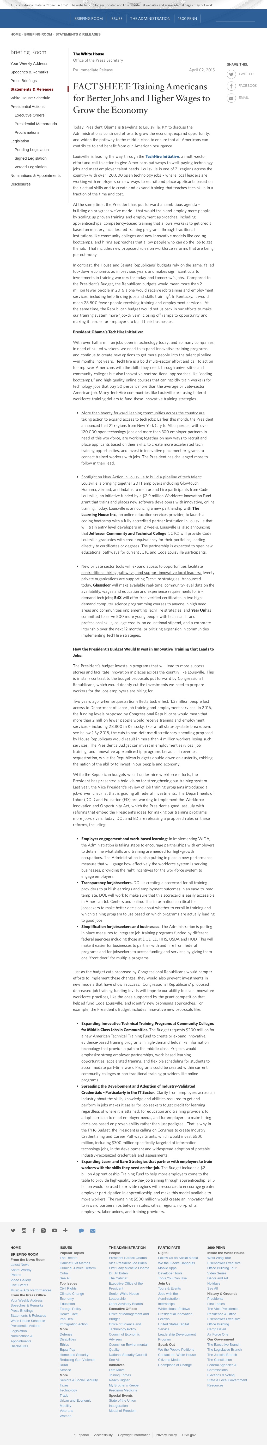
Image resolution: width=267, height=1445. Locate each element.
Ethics (64, 1345)
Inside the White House (226, 1253)
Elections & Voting (221, 1375)
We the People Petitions (176, 1349)
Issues (117, 18)
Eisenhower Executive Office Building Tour (224, 1265)
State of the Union (122, 1400)
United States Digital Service (173, 1326)
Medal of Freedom (123, 1411)
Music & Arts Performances (31, 1290)
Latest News (20, 1265)
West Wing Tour (219, 1258)
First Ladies (216, 1304)
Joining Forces (120, 1375)
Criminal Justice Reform (78, 1268)
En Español (80, 1435)
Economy (67, 1299)
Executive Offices (123, 1309)
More (64, 1329)
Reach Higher (119, 1380)
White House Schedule (30, 98)
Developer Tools (170, 1273)
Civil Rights (68, 1288)
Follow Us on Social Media (178, 1258)
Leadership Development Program (177, 1337)
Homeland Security (74, 1355)
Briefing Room (89, 18)
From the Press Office (28, 1295)
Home (16, 34)
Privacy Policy (166, 1435)
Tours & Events (169, 1288)
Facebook (243, 85)
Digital (163, 1253)
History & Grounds (222, 1294)
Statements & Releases (78, 34)
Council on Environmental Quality (128, 1347)
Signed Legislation (31, 158)
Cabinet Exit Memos (75, 1263)
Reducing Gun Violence (77, 1360)
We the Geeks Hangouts (176, 1263)
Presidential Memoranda (36, 123)
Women (65, 1416)
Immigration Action (74, 1324)
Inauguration (118, 1406)
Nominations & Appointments (35, 175)
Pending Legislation (32, 149)
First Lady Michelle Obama (129, 1268)
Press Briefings (23, 80)
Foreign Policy (70, 1309)
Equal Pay (67, 1349)
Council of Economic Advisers (124, 1337)
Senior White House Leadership (124, 1296)
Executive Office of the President (126, 1286)
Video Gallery (21, 1280)
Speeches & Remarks (29, 72)
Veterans (66, 1411)
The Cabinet (118, 1278)
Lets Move (117, 1370)
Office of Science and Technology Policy (125, 1326)
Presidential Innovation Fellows (175, 1316)
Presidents (215, 1299)
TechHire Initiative (162, 156)
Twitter (243, 73)
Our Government (220, 1339)
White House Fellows (174, 1309)
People (114, 1253)
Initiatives (117, 1365)
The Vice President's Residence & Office (222, 1311)
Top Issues (68, 1283)
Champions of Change (175, 1365)
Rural (64, 1365)
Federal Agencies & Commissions (222, 1367)
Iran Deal (67, 1319)
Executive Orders (30, 115)
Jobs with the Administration (168, 1296)
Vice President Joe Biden (128, 1263)
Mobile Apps (167, 1268)
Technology (68, 1390)
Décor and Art (217, 1278)
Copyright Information (134, 1435)
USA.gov (189, 1435)
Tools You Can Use (172, 1278)
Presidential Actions (27, 106)
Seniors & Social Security (79, 1380)
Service (65, 1370)
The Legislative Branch (224, 1349)
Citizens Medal (169, 1360)
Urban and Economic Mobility (75, 1403)
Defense (66, 1334)
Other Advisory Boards (126, 1304)
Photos (16, 1275)
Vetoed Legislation (31, 167)
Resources (215, 1385)
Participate (169, 1248)
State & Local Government (227, 1380)
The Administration (150, 18)
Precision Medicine (123, 1390)
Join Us (164, 1283)
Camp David (216, 1329)
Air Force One (217, 1334)
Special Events (121, 1395)
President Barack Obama (128, 1258)
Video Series (216, 1273)
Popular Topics (72, 1253)
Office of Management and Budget (129, 1316)
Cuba (64, 1273)
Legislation (19, 141)
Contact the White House (177, 1355)
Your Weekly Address (28, 63)
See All (65, 1278)
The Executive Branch (223, 1345)
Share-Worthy (21, 1270)
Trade (64, 1395)
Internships (166, 1304)
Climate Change (72, 1294)
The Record (68, 1258)
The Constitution (219, 1360)
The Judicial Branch (222, 1355)
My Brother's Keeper (124, 1385)
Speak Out (166, 1345)
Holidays (213, 1283)
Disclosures (20, 184)
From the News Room (28, 1260)
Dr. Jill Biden (118, 1273)
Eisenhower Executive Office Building (224, 1321)
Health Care (69, 1314)
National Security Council (128, 1355)
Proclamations (27, 132)
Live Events (19, 1285)
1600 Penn (187, 18)
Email (243, 97)
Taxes (64, 1385)
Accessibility (103, 1435)
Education (67, 1304)
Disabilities (68, 1339)
